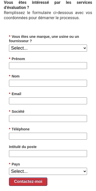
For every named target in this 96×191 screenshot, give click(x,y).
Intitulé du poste (23, 147)
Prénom (17, 59)
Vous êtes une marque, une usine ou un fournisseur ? (44, 39)
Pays (14, 164)
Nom (14, 76)
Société (16, 111)
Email (15, 94)
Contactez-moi (28, 181)
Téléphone (19, 129)
